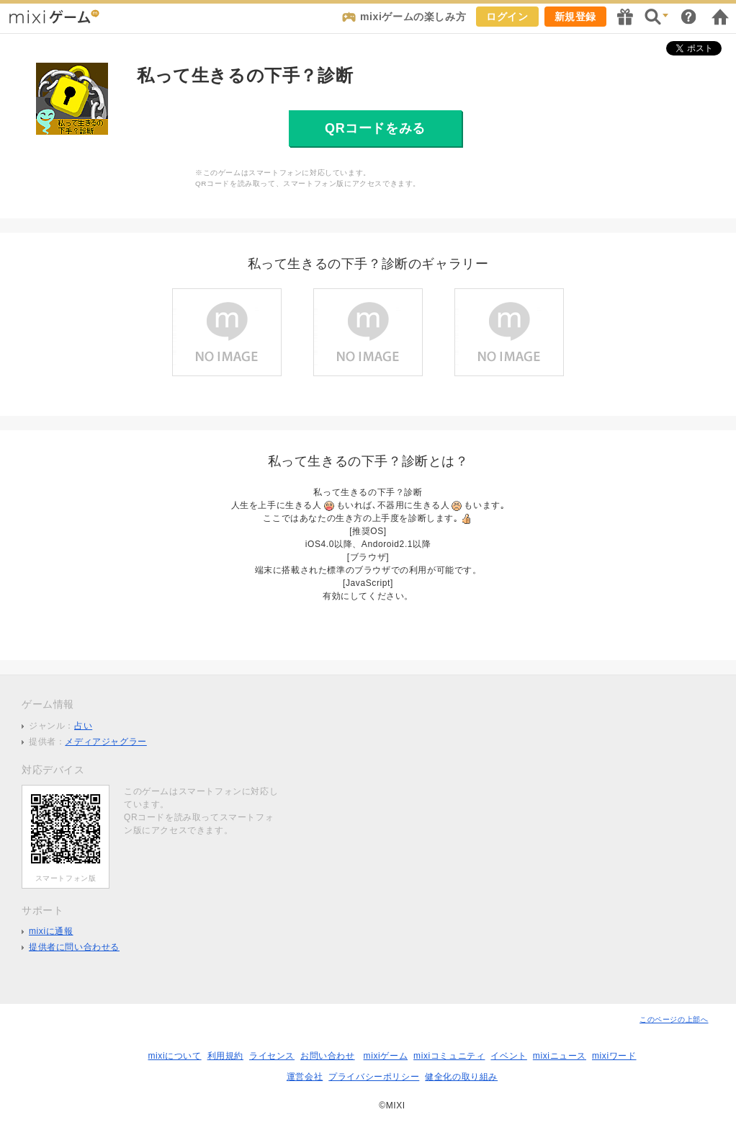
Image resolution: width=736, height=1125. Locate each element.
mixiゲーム (386, 1056)
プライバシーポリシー (373, 1077)
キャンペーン (625, 17)
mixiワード (614, 1056)
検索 (657, 17)
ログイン (507, 16)
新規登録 (575, 16)
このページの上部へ (673, 1019)
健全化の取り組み (461, 1077)
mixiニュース (559, 1056)
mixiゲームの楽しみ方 (413, 16)
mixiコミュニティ (449, 1056)
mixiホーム (720, 17)
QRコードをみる (375, 128)
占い (83, 726)
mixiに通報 (51, 931)
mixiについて (174, 1056)
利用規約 (225, 1056)
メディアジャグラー (105, 742)
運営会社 (305, 1077)
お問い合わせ (327, 1056)
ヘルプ (688, 17)
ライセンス (272, 1056)
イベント (508, 1056)
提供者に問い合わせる (74, 947)
